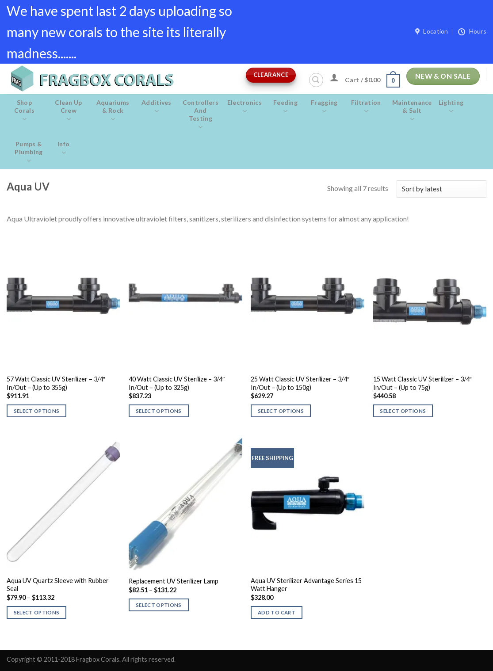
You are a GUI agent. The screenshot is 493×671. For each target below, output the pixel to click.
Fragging (324, 107)
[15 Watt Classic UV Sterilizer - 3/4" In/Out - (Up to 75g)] (430, 301)
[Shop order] (441, 189)
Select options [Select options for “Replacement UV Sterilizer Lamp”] (159, 605)
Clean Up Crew (68, 111)
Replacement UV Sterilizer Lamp (173, 581)
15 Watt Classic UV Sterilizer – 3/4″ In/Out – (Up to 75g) (422, 383)
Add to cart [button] (276, 612)
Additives (156, 107)
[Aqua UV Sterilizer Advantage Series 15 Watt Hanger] (307, 503)
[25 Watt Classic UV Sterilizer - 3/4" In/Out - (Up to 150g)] (307, 301)
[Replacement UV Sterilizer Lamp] (185, 503)
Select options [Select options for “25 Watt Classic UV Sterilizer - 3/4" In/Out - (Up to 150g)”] (281, 411)
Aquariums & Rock (112, 111)
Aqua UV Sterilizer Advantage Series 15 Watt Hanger (306, 585)
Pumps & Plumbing (28, 152)
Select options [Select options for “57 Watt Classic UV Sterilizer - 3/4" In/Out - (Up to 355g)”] (37, 411)
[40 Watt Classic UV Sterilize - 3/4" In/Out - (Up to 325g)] (185, 301)
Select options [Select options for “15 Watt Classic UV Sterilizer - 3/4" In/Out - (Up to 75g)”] (403, 411)
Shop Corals (24, 111)
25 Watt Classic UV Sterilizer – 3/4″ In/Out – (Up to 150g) (300, 383)
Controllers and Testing (200, 115)
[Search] (316, 80)
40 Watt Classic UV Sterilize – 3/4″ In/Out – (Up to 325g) (177, 383)
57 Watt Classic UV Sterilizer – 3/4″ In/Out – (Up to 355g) (56, 383)
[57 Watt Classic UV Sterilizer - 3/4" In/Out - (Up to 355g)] (63, 301)
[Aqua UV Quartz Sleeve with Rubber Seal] (63, 503)
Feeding (285, 107)
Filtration (366, 107)
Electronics (244, 107)
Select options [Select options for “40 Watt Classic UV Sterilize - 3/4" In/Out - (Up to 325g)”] (159, 411)
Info (63, 148)
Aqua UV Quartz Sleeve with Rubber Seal (58, 585)
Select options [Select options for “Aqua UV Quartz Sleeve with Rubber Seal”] (37, 612)
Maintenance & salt (412, 111)
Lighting (451, 107)
